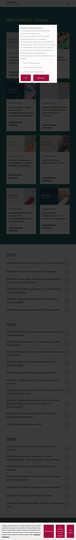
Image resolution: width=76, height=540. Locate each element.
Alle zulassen (70, 531)
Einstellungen (49, 531)
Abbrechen (41, 78)
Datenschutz (5, 537)
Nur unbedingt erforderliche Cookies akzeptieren (60, 531)
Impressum (37, 534)
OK (26, 78)
